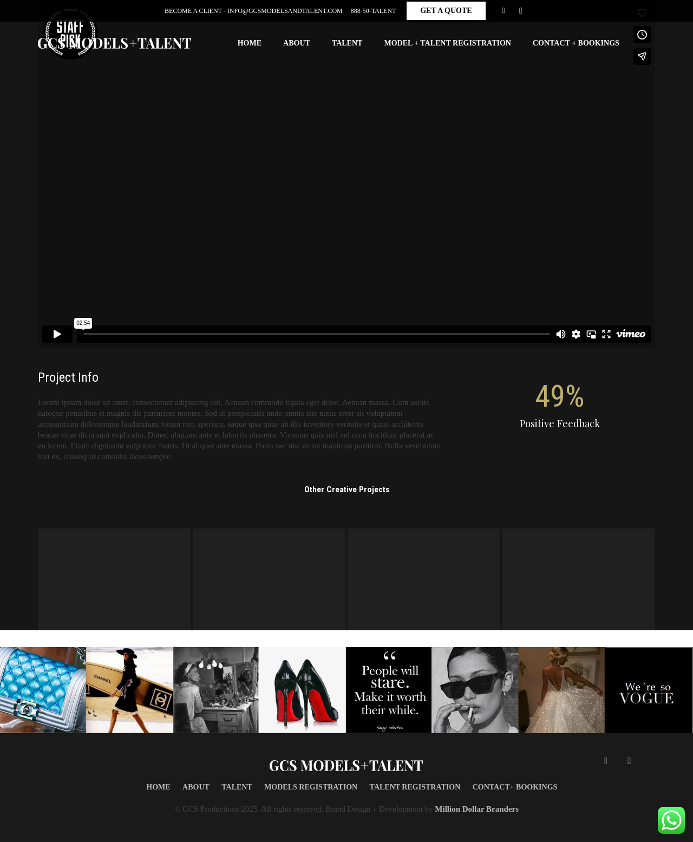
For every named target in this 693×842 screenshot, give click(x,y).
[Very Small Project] (578, 579)
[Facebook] (503, 10)
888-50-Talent (373, 11)
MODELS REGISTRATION (310, 787)
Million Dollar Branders (477, 809)
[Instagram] (520, 10)
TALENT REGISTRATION (415, 787)
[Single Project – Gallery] (424, 579)
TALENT (236, 787)
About (196, 787)
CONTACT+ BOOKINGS (515, 787)
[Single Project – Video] (269, 579)
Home (158, 787)
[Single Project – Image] (114, 579)
